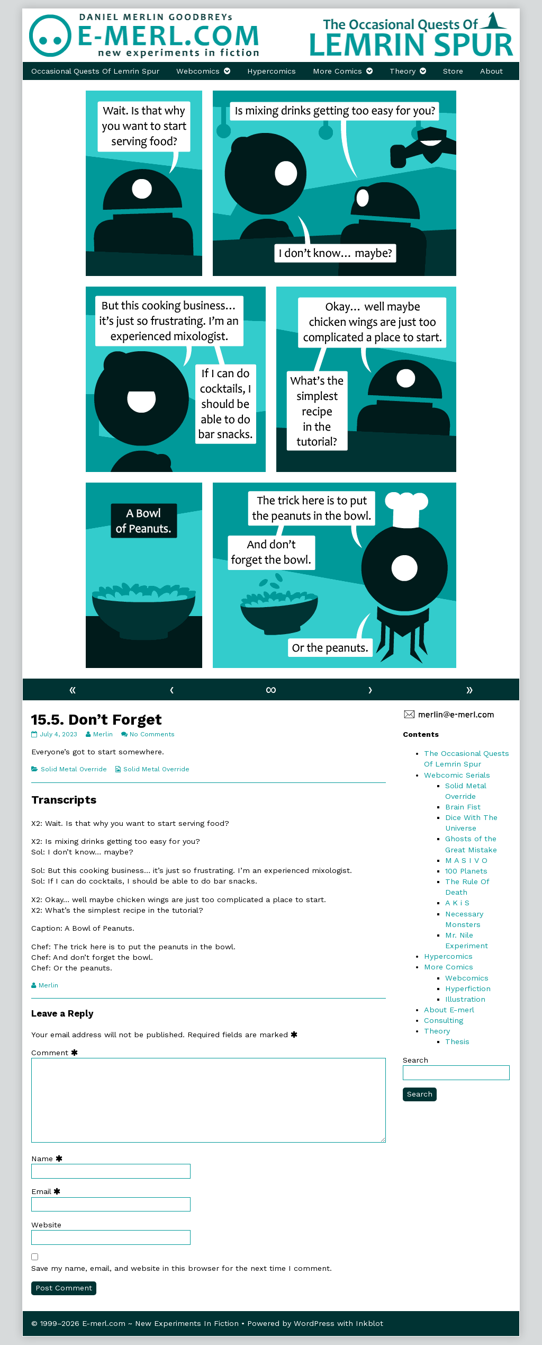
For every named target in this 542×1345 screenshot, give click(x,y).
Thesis (457, 1041)
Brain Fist (463, 807)
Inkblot (369, 1323)
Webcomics (198, 71)
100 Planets (466, 871)
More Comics (337, 71)
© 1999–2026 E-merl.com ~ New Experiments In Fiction (135, 1323)
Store (453, 71)
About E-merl (449, 1009)
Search (415, 1060)
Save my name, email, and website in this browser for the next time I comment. (181, 1268)
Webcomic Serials (457, 775)
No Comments (152, 734)
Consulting (443, 1020)
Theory (402, 71)
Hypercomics (271, 71)
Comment (57, 1052)
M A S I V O (466, 860)
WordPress (314, 1323)
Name (49, 1158)
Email (48, 1191)
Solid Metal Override (74, 769)
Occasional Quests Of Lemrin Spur (95, 71)
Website (46, 1225)
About (491, 71)
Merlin (103, 734)
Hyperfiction (468, 988)
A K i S (457, 902)
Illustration (465, 999)
